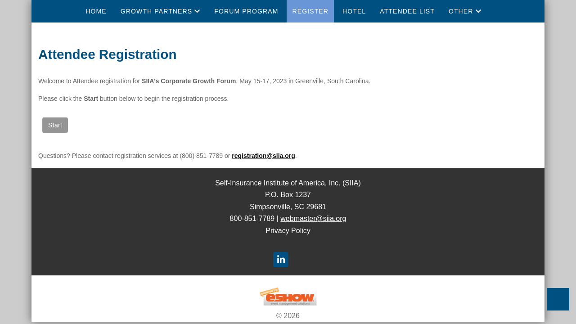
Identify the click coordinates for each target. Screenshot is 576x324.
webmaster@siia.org (313, 218)
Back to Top (558, 299)
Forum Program (246, 11)
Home (96, 11)
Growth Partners (161, 11)
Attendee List (407, 11)
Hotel (354, 11)
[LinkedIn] (281, 259)
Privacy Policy (288, 230)
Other (465, 11)
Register (310, 11)
